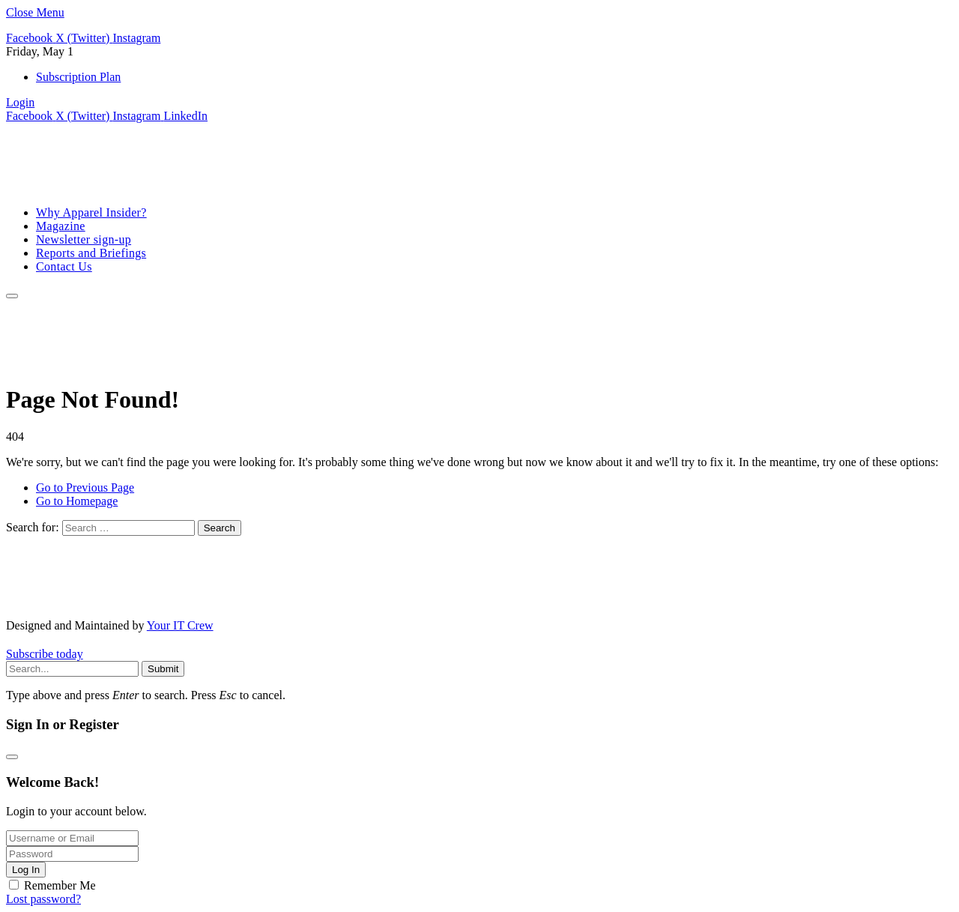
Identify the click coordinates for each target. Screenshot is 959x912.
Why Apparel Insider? (91, 212)
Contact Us (64, 266)
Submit (163, 668)
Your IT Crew (180, 625)
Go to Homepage (77, 501)
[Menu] (12, 296)
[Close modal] (12, 757)
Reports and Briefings (91, 253)
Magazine (60, 226)
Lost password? (43, 899)
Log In (26, 869)
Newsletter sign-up (83, 239)
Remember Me (60, 885)
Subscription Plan (78, 76)
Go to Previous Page (85, 487)
